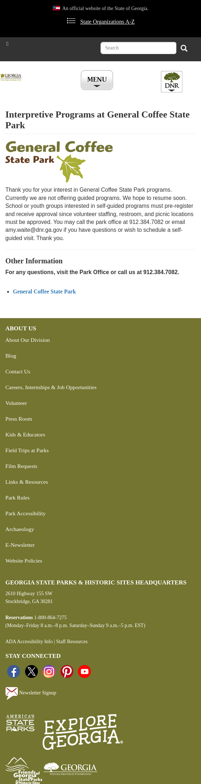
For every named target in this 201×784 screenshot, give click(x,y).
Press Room (18, 419)
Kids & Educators (25, 434)
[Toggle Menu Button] (98, 80)
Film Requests (21, 466)
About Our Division (27, 340)
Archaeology (19, 529)
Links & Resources (26, 482)
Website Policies (23, 561)
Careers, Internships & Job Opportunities (51, 387)
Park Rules (17, 497)
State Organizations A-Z (107, 22)
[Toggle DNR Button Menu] (171, 81)
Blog (10, 356)
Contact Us (17, 371)
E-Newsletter (20, 545)
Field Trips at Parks (27, 450)
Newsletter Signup (30, 693)
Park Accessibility (25, 513)
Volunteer (16, 403)
